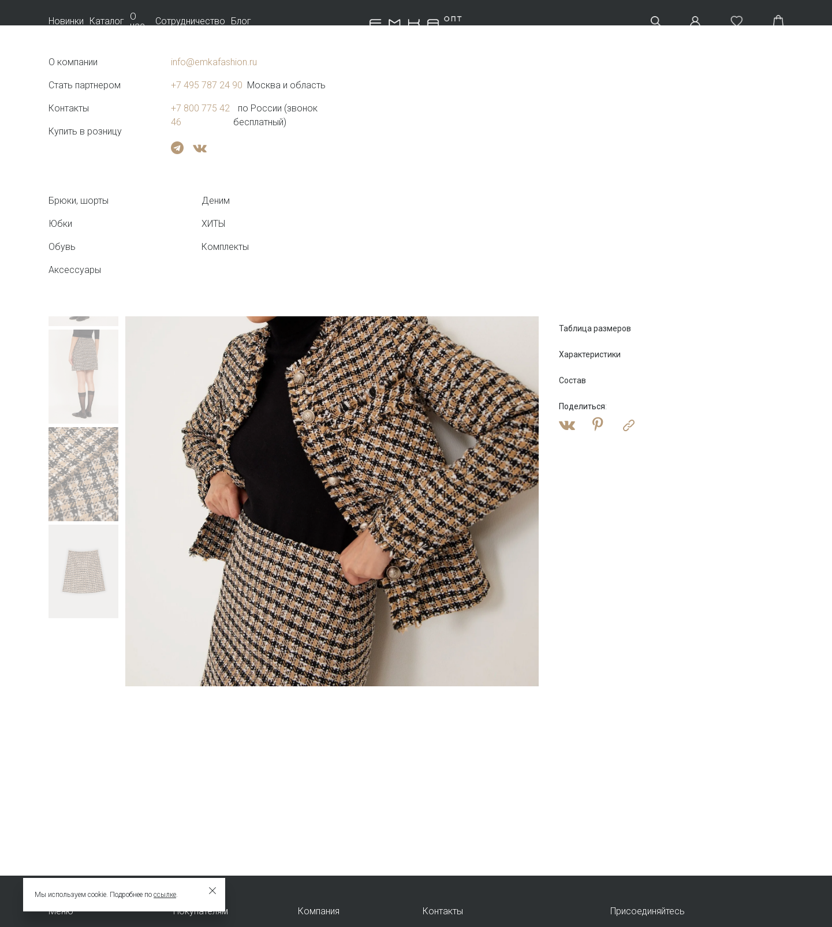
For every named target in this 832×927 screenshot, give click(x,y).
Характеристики (590, 354)
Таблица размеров (595, 328)
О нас (137, 21)
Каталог (106, 21)
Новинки (66, 21)
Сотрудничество (190, 21)
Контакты (443, 911)
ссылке (165, 895)
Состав (572, 380)
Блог (241, 21)
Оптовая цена (590, 214)
